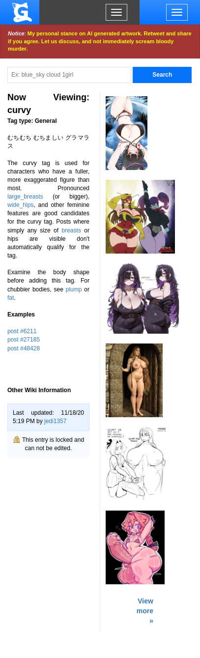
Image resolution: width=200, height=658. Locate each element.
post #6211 (21, 331)
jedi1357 (55, 421)
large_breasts (25, 196)
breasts (71, 230)
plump (74, 289)
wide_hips (20, 204)
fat (10, 297)
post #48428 (23, 348)
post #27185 (23, 339)
